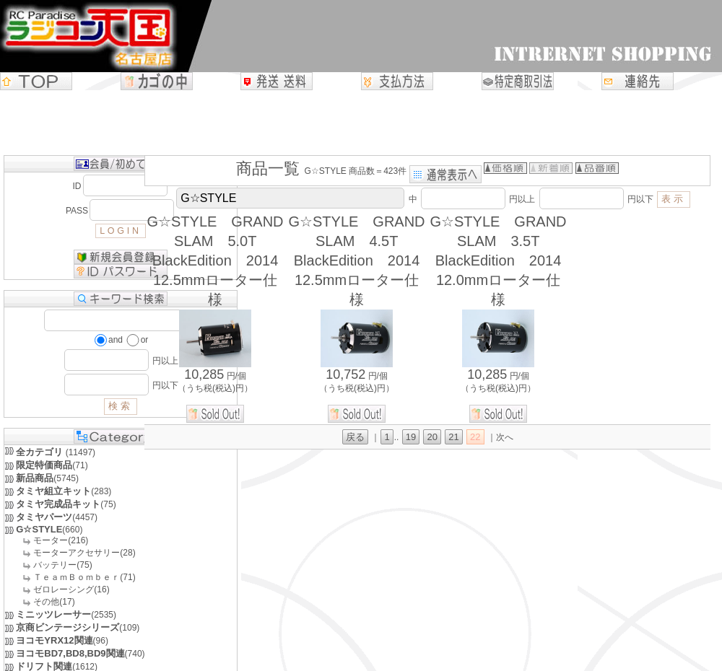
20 (432, 436)
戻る (355, 436)
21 (453, 436)
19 (411, 436)
